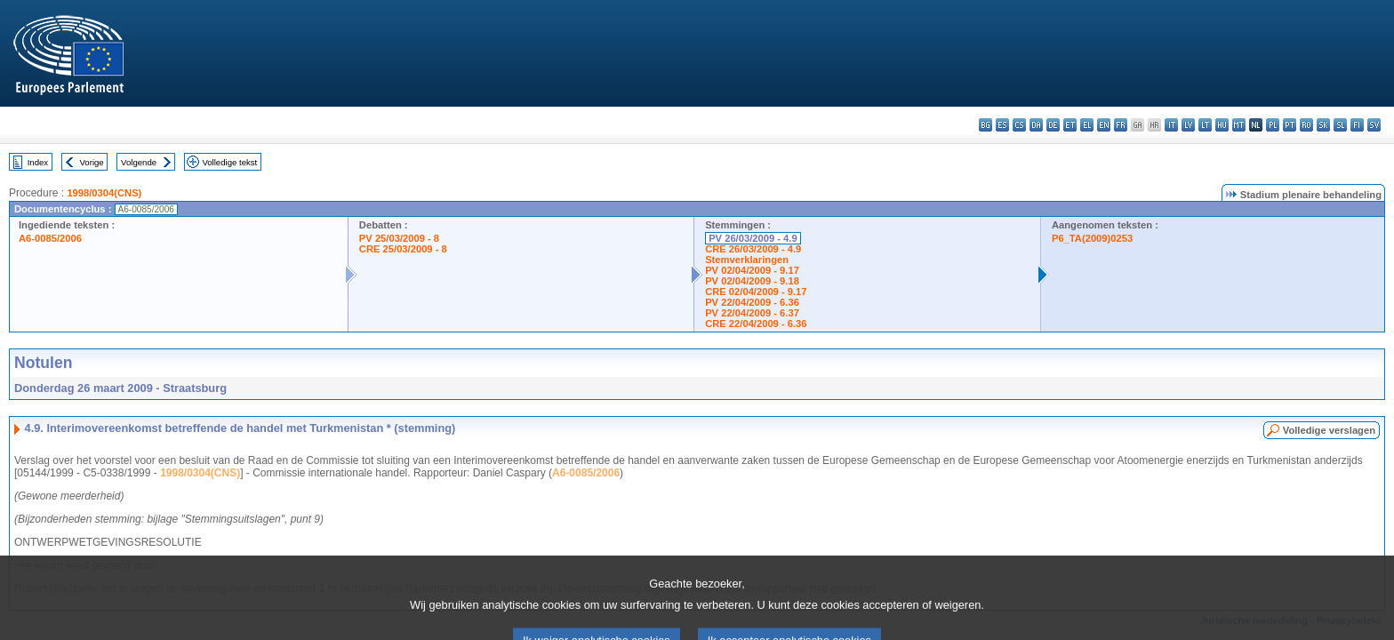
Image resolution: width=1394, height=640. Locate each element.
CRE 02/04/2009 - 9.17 (755, 291)
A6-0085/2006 (50, 238)
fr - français (1120, 125)
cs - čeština (1019, 125)
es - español (1002, 125)
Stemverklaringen (747, 259)
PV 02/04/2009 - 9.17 (752, 270)
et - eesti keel (1070, 125)
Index (38, 162)
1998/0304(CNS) (104, 193)
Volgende (138, 162)
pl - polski (1272, 125)
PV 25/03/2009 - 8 (399, 238)
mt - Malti (1239, 125)
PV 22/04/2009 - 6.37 (752, 313)
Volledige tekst (229, 162)
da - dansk (1036, 125)
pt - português (1289, 125)
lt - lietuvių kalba (1205, 125)
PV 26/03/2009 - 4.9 (753, 238)
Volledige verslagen (1329, 430)
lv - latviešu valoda (1188, 125)
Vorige (92, 162)
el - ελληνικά (1087, 125)
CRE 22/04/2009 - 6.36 (755, 323)
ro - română (1306, 125)
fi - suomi (1357, 125)
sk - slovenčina (1323, 125)
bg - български (985, 125)
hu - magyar (1222, 125)
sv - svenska (1374, 125)
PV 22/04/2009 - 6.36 (752, 302)
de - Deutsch (1053, 125)
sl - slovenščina (1340, 125)
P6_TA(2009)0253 (1092, 238)
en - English (1103, 125)
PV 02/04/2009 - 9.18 (752, 281)
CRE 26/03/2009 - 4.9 (753, 249)
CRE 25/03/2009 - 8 (403, 249)
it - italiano (1171, 125)
